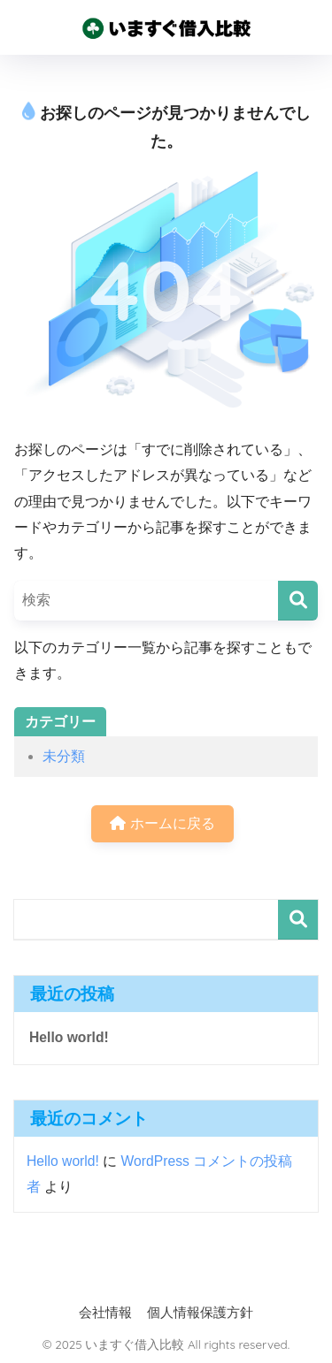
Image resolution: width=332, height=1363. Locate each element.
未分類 (63, 756)
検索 (298, 920)
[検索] (298, 601)
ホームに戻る (162, 823)
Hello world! (69, 1037)
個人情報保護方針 (200, 1313)
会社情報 (105, 1313)
